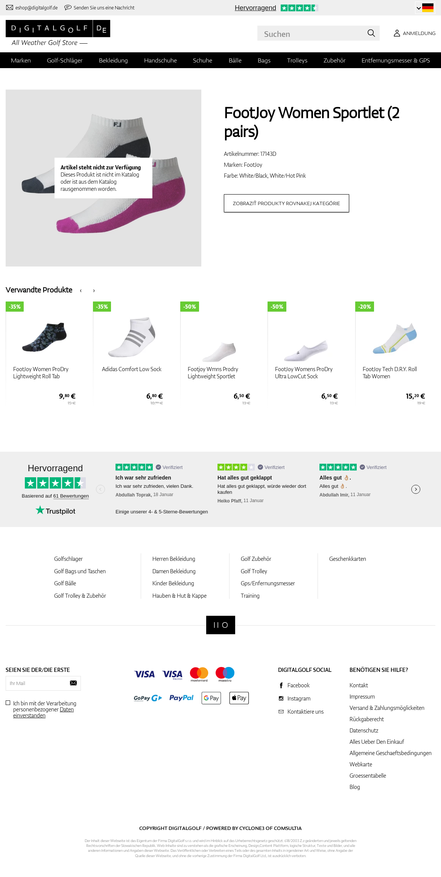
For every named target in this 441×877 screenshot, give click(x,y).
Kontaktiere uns (305, 711)
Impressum (362, 696)
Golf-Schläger (64, 60)
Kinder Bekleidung (173, 583)
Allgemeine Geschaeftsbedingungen (391, 753)
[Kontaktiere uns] (32, 8)
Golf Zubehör (256, 558)
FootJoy (253, 164)
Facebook (298, 685)
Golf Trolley (254, 571)
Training (250, 595)
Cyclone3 (252, 828)
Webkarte (361, 764)
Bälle (235, 60)
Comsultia (288, 828)
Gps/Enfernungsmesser (268, 583)
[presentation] (80, 290)
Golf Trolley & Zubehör (80, 595)
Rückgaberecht (367, 719)
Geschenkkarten (347, 558)
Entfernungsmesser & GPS (396, 60)
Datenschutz (364, 730)
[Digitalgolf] (220, 625)
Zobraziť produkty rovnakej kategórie (286, 203)
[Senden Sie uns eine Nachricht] (99, 8)
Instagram (298, 698)
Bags (264, 60)
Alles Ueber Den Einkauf (377, 741)
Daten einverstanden (43, 712)
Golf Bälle (65, 583)
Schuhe (202, 60)
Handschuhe (160, 60)
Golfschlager (68, 558)
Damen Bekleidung (174, 571)
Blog (355, 786)
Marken (21, 60)
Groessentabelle (368, 775)
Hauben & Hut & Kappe (179, 595)
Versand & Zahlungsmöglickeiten (387, 707)
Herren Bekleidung (173, 558)
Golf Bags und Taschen (80, 571)
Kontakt (359, 685)
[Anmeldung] (413, 33)
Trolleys (297, 60)
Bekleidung (113, 60)
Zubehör (334, 60)
